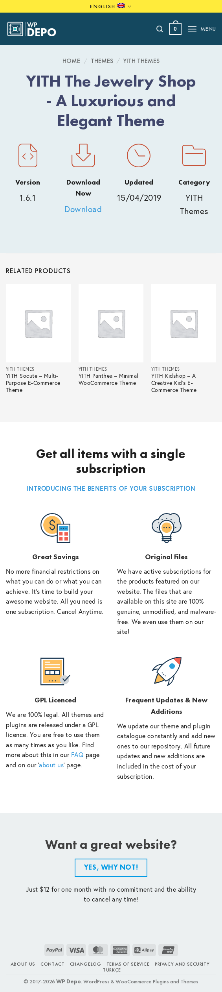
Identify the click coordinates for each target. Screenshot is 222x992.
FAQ (77, 754)
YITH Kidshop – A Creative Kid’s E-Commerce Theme (174, 383)
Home (71, 61)
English (111, 6)
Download (83, 209)
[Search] (160, 29)
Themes (102, 61)
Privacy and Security (182, 964)
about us (51, 765)
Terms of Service (128, 964)
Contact (52, 964)
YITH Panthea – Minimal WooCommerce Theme (108, 379)
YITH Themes (141, 61)
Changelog (85, 964)
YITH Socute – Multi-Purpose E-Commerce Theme (33, 383)
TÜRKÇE (112, 970)
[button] (175, 29)
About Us (23, 964)
